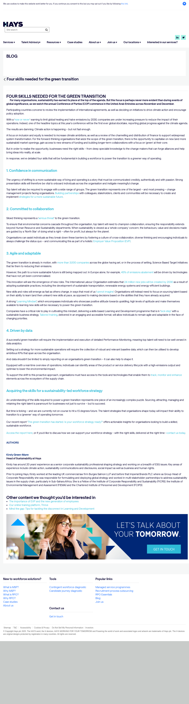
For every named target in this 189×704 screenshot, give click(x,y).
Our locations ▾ (132, 42)
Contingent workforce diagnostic (67, 649)
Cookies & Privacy (42, 690)
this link (124, 4)
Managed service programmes (112, 649)
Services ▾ (9, 42)
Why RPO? (9, 660)
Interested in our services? (162, 42)
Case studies (74, 42)
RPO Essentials (103, 657)
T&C (15, 690)
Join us (99, 664)
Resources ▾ (54, 42)
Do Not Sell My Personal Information (67, 690)
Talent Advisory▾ (30, 42)
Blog (97, 660)
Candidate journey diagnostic (65, 653)
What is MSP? (11, 649)
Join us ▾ (112, 42)
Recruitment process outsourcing (114, 653)
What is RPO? (11, 657)
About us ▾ (95, 42)
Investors (89, 690)
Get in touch (56, 679)
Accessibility (26, 690)
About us (8, 668)
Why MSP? (9, 653)
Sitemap (7, 690)
